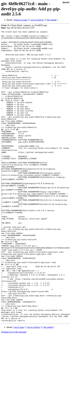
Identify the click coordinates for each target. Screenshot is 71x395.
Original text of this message (13, 390)
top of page (19, 385)
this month (51, 20)
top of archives (37, 20)
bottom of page (21, 20)
